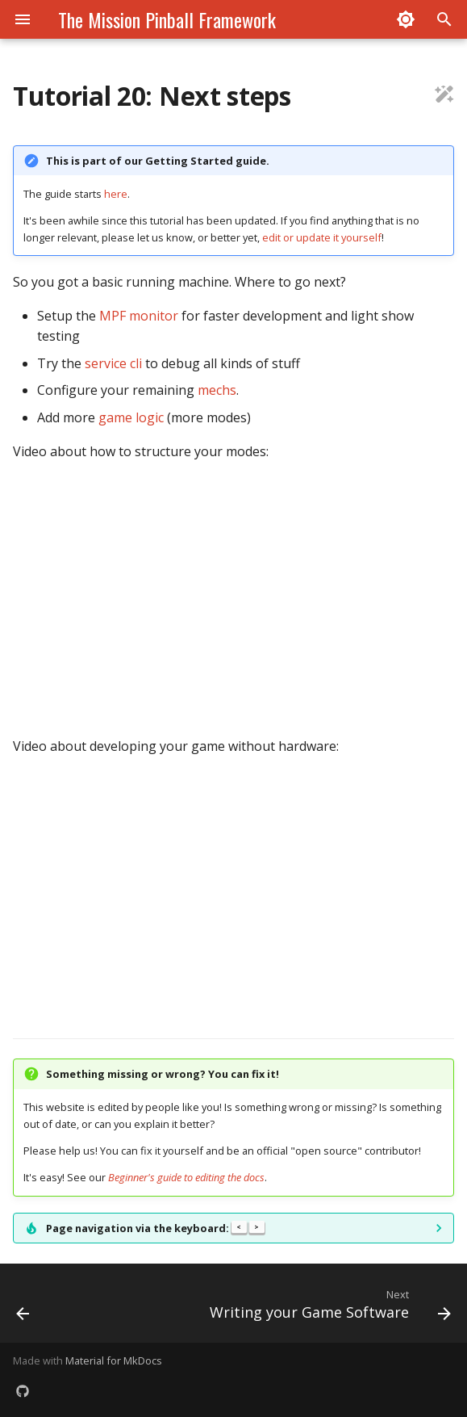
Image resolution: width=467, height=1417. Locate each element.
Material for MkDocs (113, 1360)
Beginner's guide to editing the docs (186, 1177)
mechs (217, 390)
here (115, 194)
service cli (113, 363)
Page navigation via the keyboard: (155, 1228)
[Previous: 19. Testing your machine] (23, 1308)
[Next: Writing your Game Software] (328, 1308)
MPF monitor (138, 316)
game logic (131, 417)
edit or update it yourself (322, 237)
